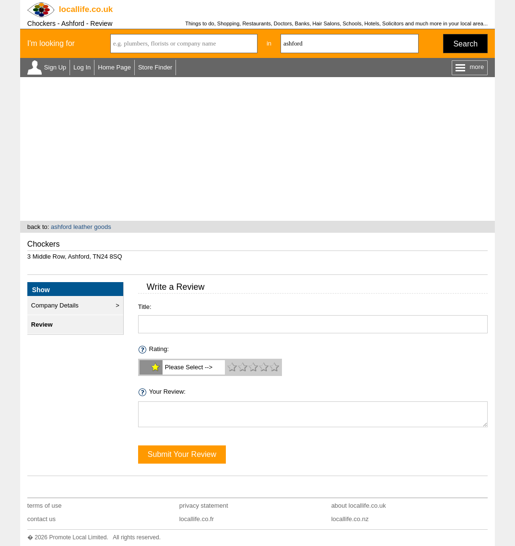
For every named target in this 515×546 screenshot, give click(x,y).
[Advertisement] (257, 149)
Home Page (114, 67)
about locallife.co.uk (358, 505)
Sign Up (55, 67)
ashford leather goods (81, 226)
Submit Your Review (182, 454)
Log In (82, 67)
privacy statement (203, 505)
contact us (41, 519)
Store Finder (155, 67)
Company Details (55, 305)
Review (42, 324)
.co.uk (86, 9)
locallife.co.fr (196, 519)
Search (465, 44)
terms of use (44, 505)
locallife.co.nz (350, 519)
